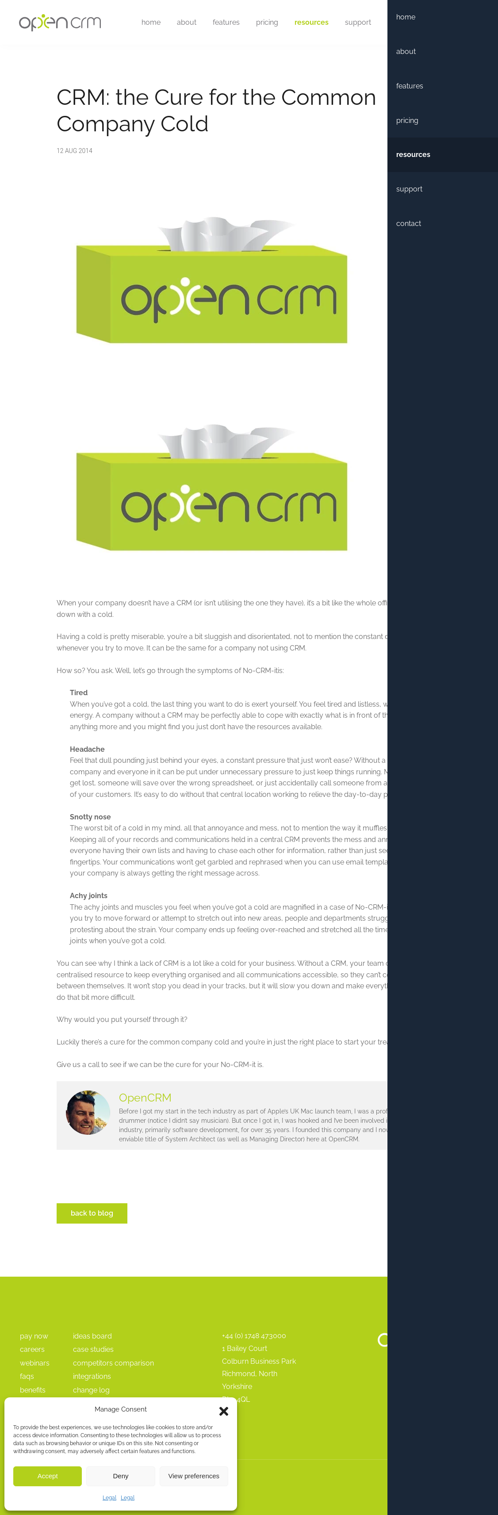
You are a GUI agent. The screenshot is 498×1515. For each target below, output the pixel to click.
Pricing (264, 23)
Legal (109, 1498)
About (183, 23)
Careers (32, 1349)
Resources (308, 23)
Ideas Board (92, 1336)
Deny (120, 1476)
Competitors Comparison (113, 1363)
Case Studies (93, 1349)
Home (147, 23)
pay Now (34, 1336)
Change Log (91, 1390)
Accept (48, 1476)
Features (223, 23)
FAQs (27, 1376)
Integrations (92, 1376)
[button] (223, 1409)
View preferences (194, 1476)
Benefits (33, 1390)
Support (355, 23)
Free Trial (447, 23)
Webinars (35, 1363)
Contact (396, 23)
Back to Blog (92, 1213)
